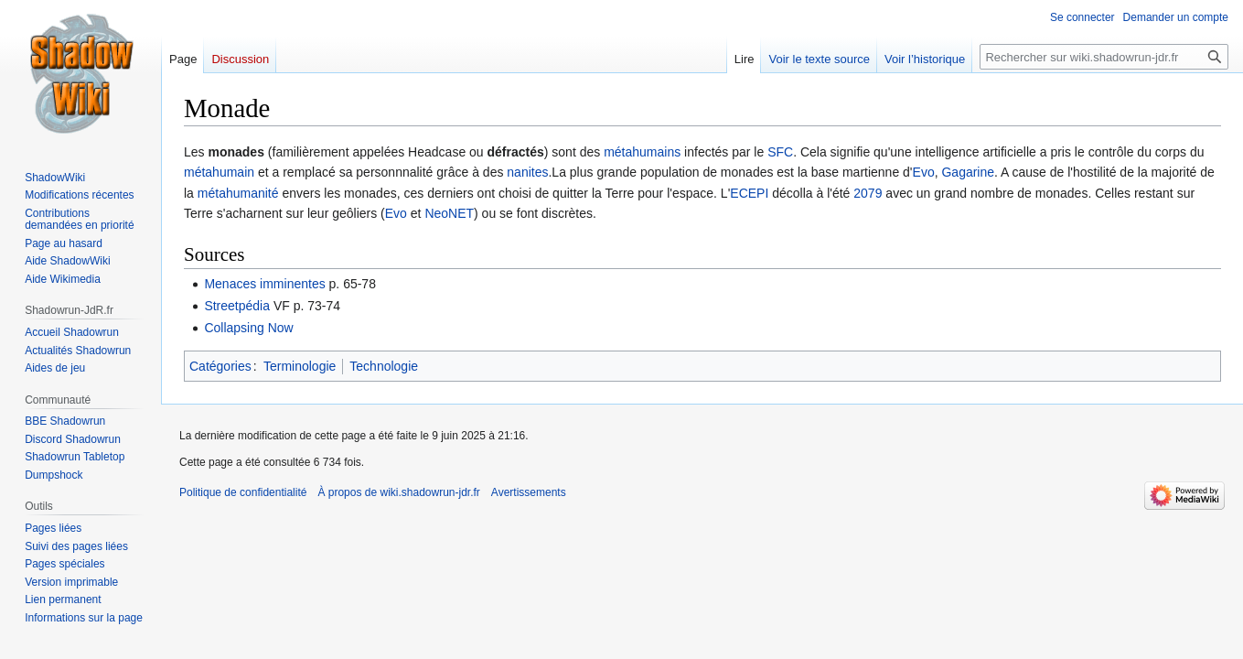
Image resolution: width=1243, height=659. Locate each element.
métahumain (219, 172)
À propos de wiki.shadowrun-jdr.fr (398, 492)
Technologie (383, 366)
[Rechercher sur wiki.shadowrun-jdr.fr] (1104, 57)
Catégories (220, 366)
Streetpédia (237, 305)
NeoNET (449, 213)
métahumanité (238, 193)
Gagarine (967, 172)
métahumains (642, 152)
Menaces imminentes (264, 283)
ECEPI (749, 193)
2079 (867, 193)
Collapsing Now (248, 327)
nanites (527, 172)
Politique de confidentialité (242, 492)
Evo (924, 172)
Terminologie (299, 366)
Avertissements (528, 492)
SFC (780, 152)
